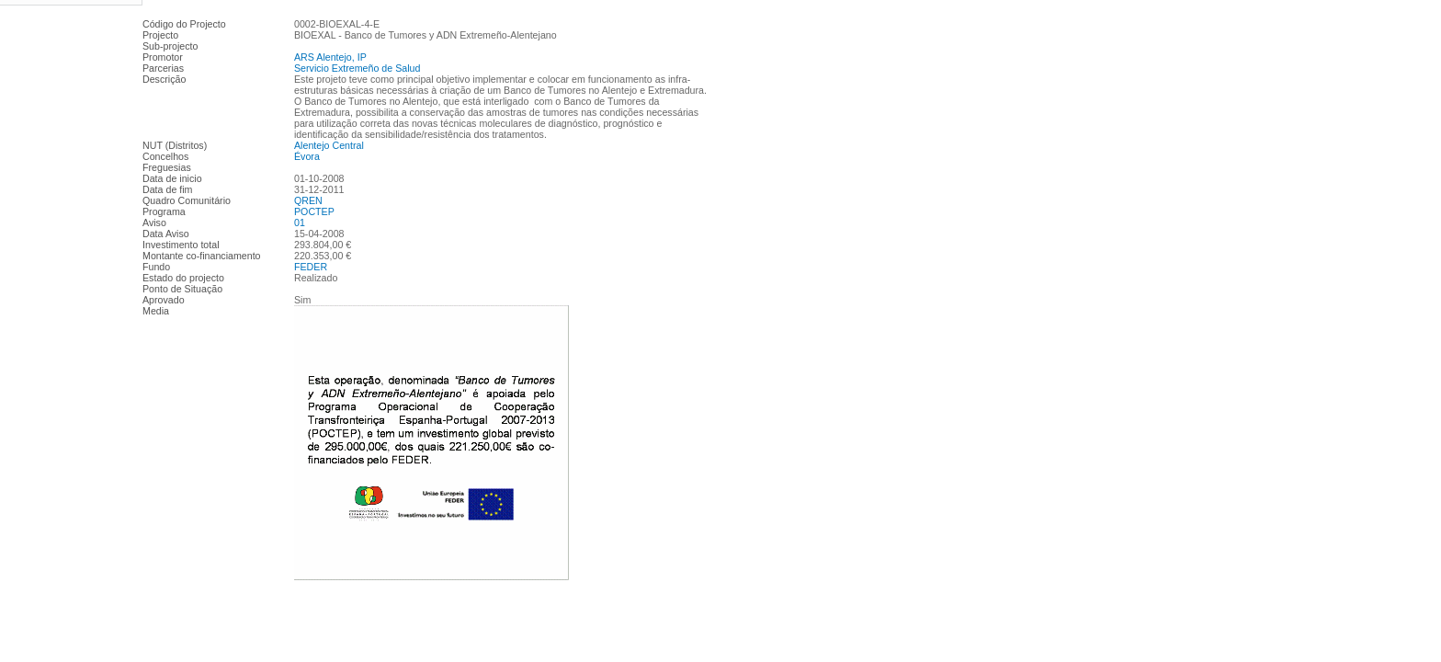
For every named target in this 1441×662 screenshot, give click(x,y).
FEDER (310, 266)
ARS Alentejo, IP (330, 57)
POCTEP (314, 211)
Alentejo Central (329, 145)
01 (299, 222)
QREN (308, 200)
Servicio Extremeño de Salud (357, 68)
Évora (307, 156)
